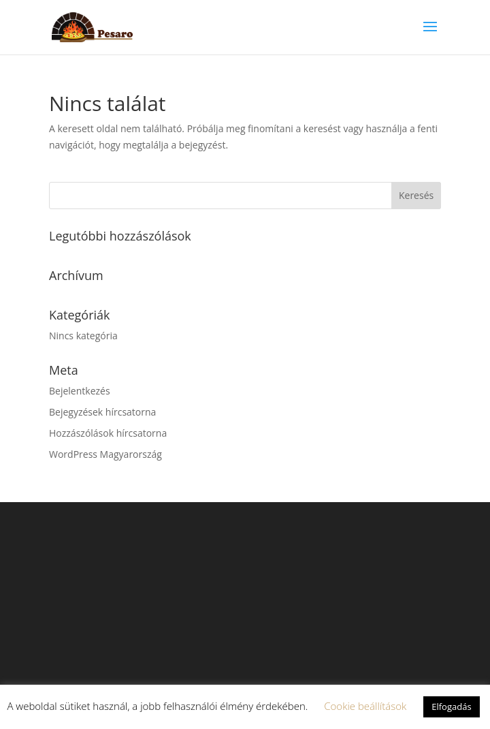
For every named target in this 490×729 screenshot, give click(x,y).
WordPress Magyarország (105, 454)
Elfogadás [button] (451, 706)
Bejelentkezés (79, 390)
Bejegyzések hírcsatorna (102, 411)
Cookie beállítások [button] (365, 706)
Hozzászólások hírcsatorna (108, 432)
